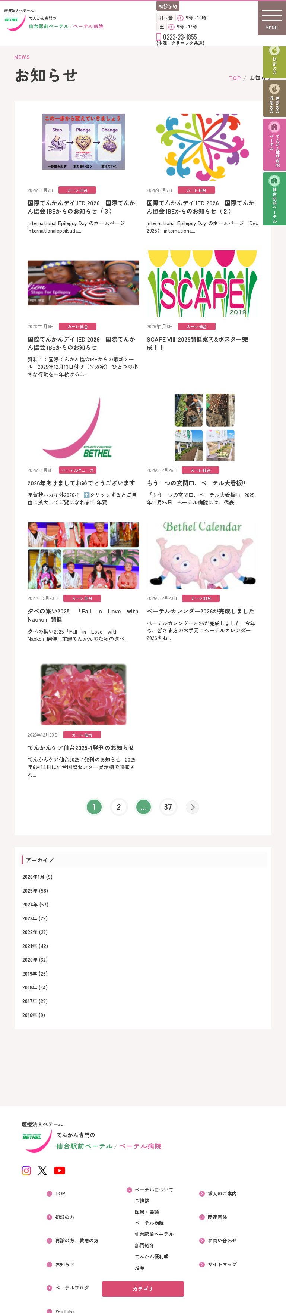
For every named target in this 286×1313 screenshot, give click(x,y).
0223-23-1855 (180, 37)
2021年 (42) (35, 953)
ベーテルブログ (72, 1262)
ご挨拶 (142, 1207)
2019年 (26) (35, 980)
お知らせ (64, 1246)
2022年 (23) (35, 939)
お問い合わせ (224, 1229)
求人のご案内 (224, 1197)
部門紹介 (144, 1252)
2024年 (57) (35, 911)
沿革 (139, 1275)
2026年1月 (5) (37, 884)
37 (169, 812)
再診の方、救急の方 (76, 1229)
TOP (235, 77)
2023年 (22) (35, 925)
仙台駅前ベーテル (274, 223)
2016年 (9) (33, 1022)
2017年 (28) (35, 1008)
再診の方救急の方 (274, 111)
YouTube (64, 1279)
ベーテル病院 (149, 1230)
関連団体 (220, 1213)
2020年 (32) (35, 967)
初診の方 (274, 68)
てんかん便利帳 (152, 1263)
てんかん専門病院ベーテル (274, 163)
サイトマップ (224, 1246)
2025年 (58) (35, 898)
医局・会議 (147, 1219)
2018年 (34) (35, 994)
